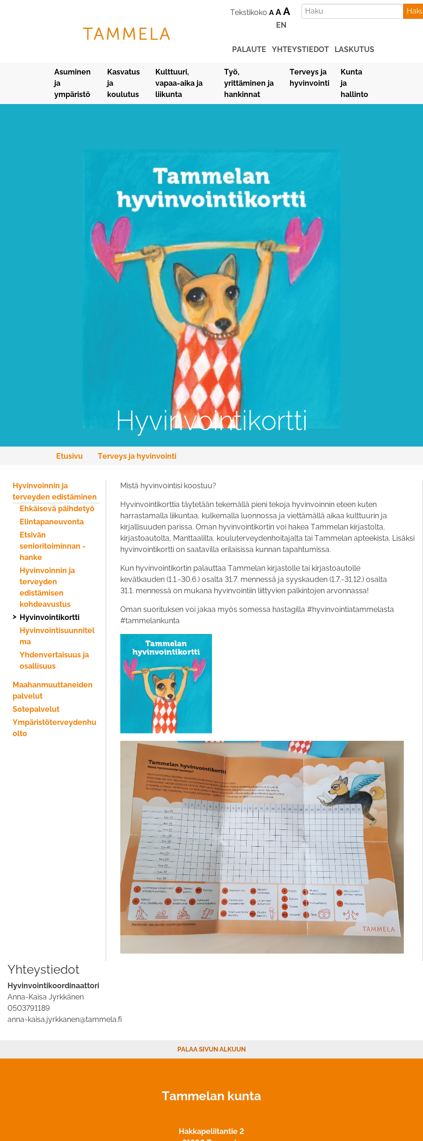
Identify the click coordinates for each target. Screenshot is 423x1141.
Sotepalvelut (36, 709)
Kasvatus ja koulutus (123, 83)
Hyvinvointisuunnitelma (57, 636)
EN (281, 25)
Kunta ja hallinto (354, 83)
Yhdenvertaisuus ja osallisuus (54, 660)
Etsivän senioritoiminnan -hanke (53, 546)
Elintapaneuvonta (52, 521)
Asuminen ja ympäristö (72, 83)
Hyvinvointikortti (50, 617)
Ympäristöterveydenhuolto (54, 728)
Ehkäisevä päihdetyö (57, 508)
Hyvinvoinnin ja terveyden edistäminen (55, 491)
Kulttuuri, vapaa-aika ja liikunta (179, 83)
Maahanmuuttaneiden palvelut (53, 690)
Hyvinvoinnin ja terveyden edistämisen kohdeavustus (47, 587)
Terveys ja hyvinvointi (309, 77)
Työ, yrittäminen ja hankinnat (249, 83)
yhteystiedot (300, 49)
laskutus (354, 49)
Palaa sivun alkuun (211, 1049)
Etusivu (69, 456)
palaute (249, 49)
